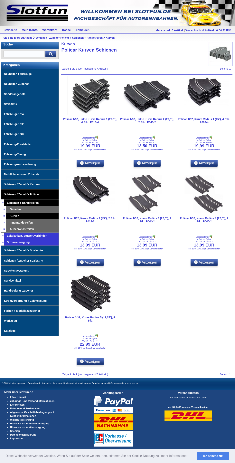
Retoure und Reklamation (25, 408)
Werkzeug (10, 320)
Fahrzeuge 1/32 (14, 124)
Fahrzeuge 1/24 (14, 114)
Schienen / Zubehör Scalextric (23, 260)
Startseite (27, 37)
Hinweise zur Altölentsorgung (27, 427)
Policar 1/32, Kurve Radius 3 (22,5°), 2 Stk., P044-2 (147, 220)
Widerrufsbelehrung (22, 419)
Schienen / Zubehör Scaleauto (23, 250)
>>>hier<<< (132, 383)
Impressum (17, 438)
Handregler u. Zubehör (18, 290)
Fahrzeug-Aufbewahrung (20, 164)
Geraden (15, 209)
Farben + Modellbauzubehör (22, 310)
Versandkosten (99, 150)
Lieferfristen (17, 404)
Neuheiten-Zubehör (16, 83)
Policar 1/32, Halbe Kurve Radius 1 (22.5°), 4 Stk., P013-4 (90, 121)
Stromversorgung (18, 242)
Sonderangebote (14, 94)
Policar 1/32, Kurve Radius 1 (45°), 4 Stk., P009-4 (204, 121)
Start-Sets (10, 104)
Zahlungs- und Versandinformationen (32, 401)
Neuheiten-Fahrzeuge (18, 73)
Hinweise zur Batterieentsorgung (29, 423)
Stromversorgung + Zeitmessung (25, 300)
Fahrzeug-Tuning (15, 154)
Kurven (110, 37)
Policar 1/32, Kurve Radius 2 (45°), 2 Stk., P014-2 (90, 220)
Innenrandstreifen (21, 222)
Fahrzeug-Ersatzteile (17, 144)
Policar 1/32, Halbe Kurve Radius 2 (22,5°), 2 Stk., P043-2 (147, 121)
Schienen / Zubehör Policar (52, 37)
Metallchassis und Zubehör (21, 174)
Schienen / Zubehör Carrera (22, 184)
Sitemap (15, 430)
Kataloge (10, 330)
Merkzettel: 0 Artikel (169, 30)
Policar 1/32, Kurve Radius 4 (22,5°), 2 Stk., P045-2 (204, 220)
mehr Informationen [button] (174, 456)
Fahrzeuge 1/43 (14, 134)
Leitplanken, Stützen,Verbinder (27, 235)
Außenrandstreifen (22, 229)
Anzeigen (90, 163)
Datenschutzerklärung (23, 434)
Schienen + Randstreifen (87, 37)
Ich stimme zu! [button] (213, 456)
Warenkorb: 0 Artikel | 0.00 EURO (208, 30)
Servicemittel (12, 280)
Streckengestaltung (16, 270)
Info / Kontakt (18, 397)
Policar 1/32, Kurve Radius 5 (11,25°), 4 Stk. (90, 319)
